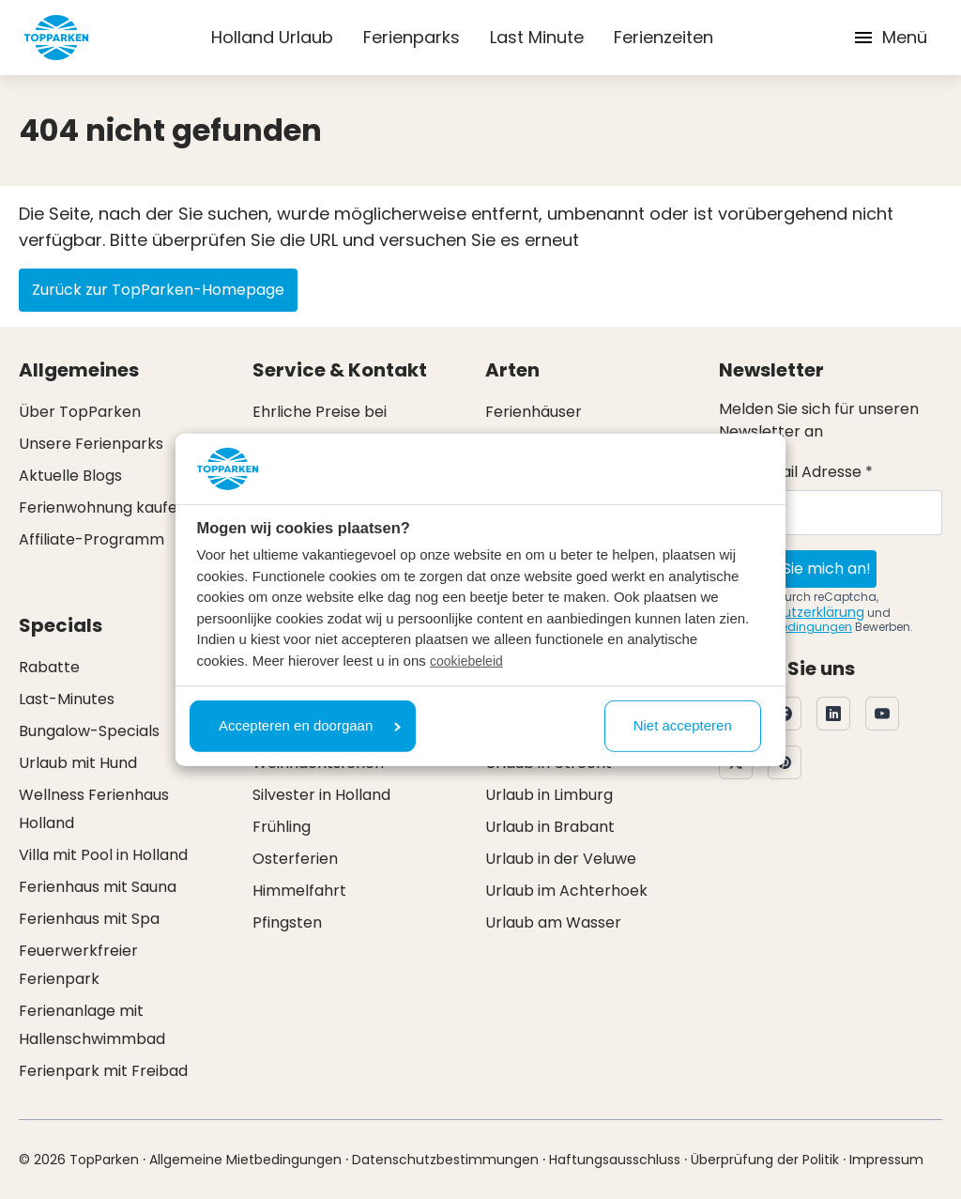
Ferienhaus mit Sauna (97, 887)
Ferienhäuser (533, 412)
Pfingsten (287, 922)
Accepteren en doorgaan (310, 725)
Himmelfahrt (299, 890)
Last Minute (537, 37)
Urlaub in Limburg (549, 795)
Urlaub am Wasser (553, 922)
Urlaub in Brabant (550, 827)
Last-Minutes (66, 699)
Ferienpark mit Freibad (103, 1071)
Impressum (886, 1159)
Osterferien (295, 858)
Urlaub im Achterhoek (566, 890)
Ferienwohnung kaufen (103, 507)
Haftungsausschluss (614, 1159)
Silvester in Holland (321, 795)
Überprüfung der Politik (765, 1159)
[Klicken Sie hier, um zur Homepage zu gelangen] (56, 37)
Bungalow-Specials (89, 731)
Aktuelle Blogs (70, 475)
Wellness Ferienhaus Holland (94, 809)
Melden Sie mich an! (798, 568)
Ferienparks (411, 37)
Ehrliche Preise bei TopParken (319, 426)
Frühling (281, 827)
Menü (889, 37)
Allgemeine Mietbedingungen (245, 1159)
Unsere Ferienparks (91, 443)
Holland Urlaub (272, 37)
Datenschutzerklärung (791, 612)
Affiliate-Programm (91, 539)
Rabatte (49, 667)
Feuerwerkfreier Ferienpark (78, 965)
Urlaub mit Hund (78, 763)
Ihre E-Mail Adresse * (796, 472)
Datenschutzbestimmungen (445, 1159)
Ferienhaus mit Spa (89, 919)
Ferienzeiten (663, 37)
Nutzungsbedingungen (785, 627)
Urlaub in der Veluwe (560, 858)
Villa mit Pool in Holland (103, 855)
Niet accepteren (682, 725)
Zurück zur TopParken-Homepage (158, 289)
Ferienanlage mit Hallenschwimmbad (92, 1025)
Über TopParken (80, 412)
